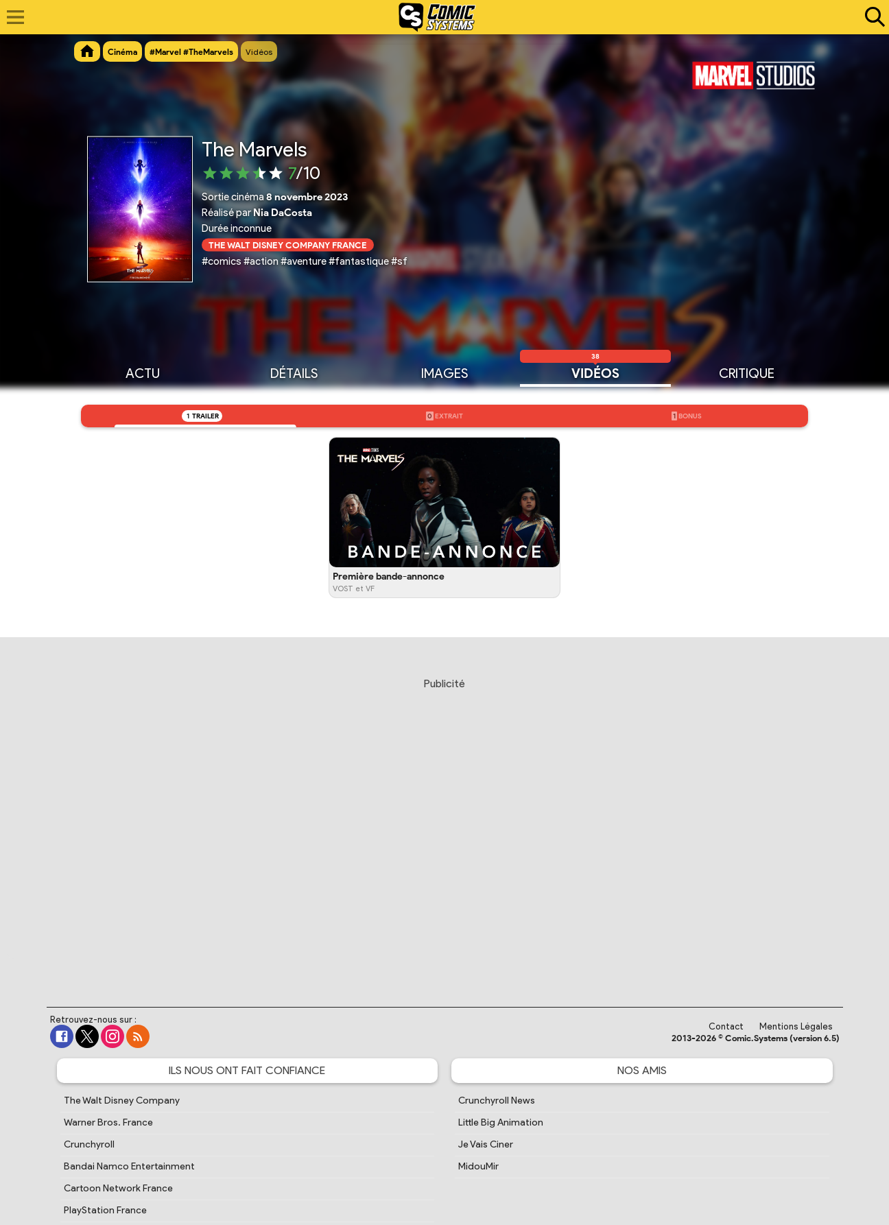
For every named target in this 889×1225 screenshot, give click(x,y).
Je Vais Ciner (485, 1144)
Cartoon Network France (118, 1188)
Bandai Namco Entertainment (129, 1166)
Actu (143, 372)
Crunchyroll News (496, 1100)
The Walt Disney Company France (288, 244)
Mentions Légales (796, 1026)
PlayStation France (105, 1210)
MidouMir (478, 1166)
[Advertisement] (444, 829)
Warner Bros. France (108, 1122)
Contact (726, 1026)
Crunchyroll (89, 1144)
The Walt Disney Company (122, 1100)
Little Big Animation (500, 1122)
